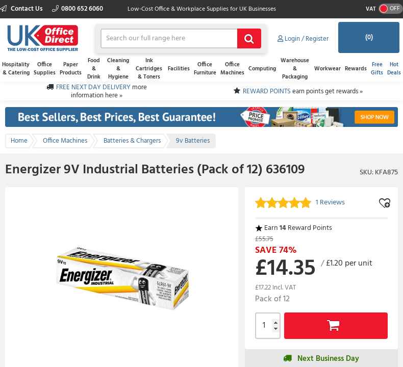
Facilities (179, 68)
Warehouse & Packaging (295, 69)
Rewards (356, 68)
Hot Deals (394, 68)
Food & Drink (93, 69)
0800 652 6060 (77, 9)
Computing (262, 68)
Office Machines (232, 68)
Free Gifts (377, 68)
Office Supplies (45, 68)
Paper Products (71, 68)
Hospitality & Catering (16, 68)
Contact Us (22, 9)
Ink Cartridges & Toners (149, 69)
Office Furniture (205, 68)
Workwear (327, 68)
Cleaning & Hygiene (118, 69)
